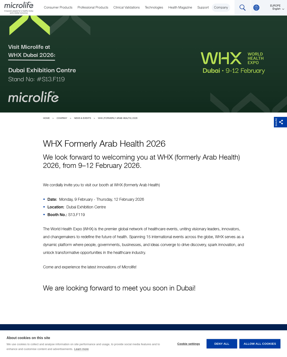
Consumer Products (58, 7)
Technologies (154, 7)
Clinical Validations (126, 7)
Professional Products (93, 7)
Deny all (221, 343)
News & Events (82, 118)
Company (221, 7)
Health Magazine (180, 7)
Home (46, 118)
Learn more (81, 349)
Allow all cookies (260, 343)
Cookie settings (188, 343)
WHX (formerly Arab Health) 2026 (117, 118)
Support (203, 7)
